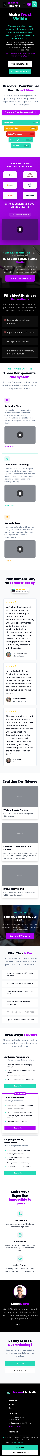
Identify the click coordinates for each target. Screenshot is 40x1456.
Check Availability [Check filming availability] (20, 71)
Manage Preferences (20, 1452)
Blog (10, 1408)
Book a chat (34, 4)
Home (11, 1404)
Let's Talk (20, 1363)
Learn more (10, 446)
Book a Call (20, 1086)
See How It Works (20, 936)
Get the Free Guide (20, 278)
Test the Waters (20, 1370)
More (20, 1325)
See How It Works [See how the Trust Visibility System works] (20, 64)
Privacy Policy (19, 1442)
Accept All (20, 1447)
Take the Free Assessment (20, 112)
